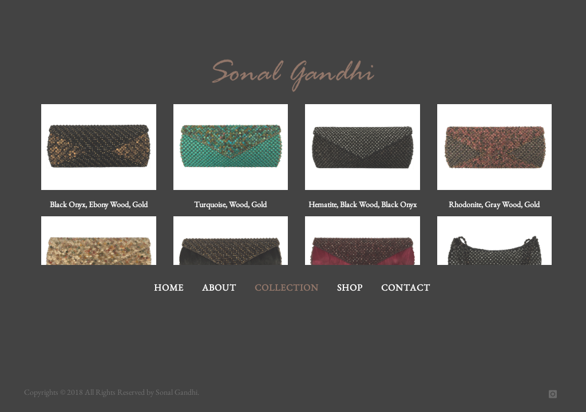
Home (169, 288)
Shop (350, 288)
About (219, 288)
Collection (287, 288)
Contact (405, 288)
